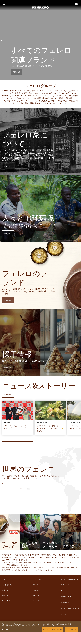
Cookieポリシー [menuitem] (37, 590)
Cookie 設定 (6, 629)
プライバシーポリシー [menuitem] (39, 585)
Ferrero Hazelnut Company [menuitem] (70, 608)
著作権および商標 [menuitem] (66, 596)
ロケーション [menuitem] (65, 614)
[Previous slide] (2, 40)
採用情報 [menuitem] (5, 595)
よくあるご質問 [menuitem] (37, 579)
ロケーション (6, 484)
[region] (40, 626)
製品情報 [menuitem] (5, 590)
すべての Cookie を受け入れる (52, 629)
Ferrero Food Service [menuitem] (68, 585)
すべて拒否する (71, 629)
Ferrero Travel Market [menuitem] (68, 590)
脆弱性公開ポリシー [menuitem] (67, 602)
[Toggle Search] (4, 4)
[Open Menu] (77, 4)
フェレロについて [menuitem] (8, 579)
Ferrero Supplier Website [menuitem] (69, 579)
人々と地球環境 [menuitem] (7, 585)
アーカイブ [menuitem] (36, 601)
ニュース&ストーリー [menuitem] (9, 601)
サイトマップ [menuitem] (36, 595)
